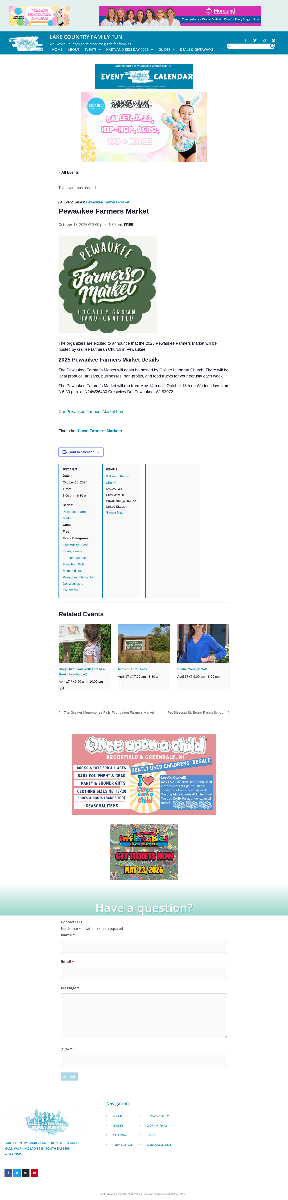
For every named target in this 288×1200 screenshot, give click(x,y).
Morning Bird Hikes (132, 669)
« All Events (68, 172)
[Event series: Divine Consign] (180, 683)
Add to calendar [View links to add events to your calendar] (82, 452)
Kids (81, 564)
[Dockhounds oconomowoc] (144, 851)
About (73, 49)
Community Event (75, 545)
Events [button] (93, 49)
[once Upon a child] (144, 774)
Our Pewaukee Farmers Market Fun (90, 412)
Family (77, 551)
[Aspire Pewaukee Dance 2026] (39, 15)
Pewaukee (70, 577)
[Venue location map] (173, 495)
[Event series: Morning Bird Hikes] (121, 683)
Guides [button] (166, 49)
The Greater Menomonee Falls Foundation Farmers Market (110, 712)
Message (70, 988)
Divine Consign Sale (192, 669)
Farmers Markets (75, 558)
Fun (73, 564)
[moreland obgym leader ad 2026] (180, 15)
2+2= (66, 1049)
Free (66, 564)
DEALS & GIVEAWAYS (196, 49)
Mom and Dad (73, 571)
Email (67, 961)
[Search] (272, 46)
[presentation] (85, 643)
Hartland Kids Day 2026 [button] (129, 49)
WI (76, 590)
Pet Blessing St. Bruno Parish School (195, 712)
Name (68, 935)
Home (57, 49)
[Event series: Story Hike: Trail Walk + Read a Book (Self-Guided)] (62, 688)
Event (67, 551)
